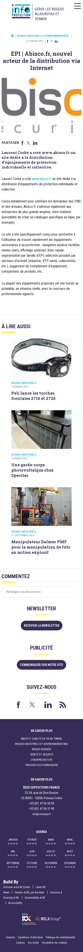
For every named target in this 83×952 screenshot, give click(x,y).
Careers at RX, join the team (30, 892)
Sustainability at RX (35, 897)
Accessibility (15, 903)
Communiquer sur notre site (41, 665)
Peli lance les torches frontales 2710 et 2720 (33, 395)
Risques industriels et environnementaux (43, 35)
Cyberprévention (41, 759)
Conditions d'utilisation (30, 937)
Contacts (10, 937)
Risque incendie (41, 749)
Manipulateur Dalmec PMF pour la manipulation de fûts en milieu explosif (40, 547)
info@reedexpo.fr (41, 814)
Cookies (20, 942)
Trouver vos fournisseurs (41, 765)
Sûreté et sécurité (41, 754)
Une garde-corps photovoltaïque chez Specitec (32, 470)
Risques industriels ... (25, 383)
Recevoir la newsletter (41, 625)
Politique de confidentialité (60, 937)
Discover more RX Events (16, 887)
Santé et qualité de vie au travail (41, 738)
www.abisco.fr (42, 179)
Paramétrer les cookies (54, 942)
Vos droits (33, 942)
